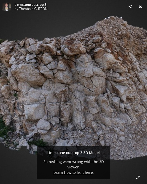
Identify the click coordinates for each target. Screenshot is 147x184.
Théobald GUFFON (33, 8)
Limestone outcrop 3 (30, 4)
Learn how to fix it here (73, 172)
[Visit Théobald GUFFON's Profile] (7, 7)
